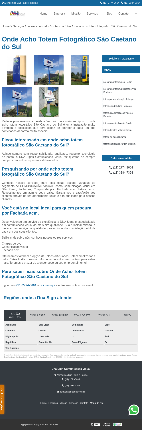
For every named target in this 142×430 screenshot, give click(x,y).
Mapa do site (96, 403)
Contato (123, 13)
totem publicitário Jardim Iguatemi (119, 144)
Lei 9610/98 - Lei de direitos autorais (67, 357)
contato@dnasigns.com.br (71, 392)
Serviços (92, 13)
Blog (109, 13)
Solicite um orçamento (121, 58)
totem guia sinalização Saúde (117, 123)
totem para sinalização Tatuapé (118, 99)
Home (43, 13)
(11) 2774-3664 (109, 2)
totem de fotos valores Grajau (117, 130)
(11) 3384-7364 (130, 2)
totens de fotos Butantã (114, 137)
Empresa (59, 13)
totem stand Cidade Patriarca (117, 106)
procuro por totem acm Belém (117, 82)
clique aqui (48, 285)
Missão (76, 13)
